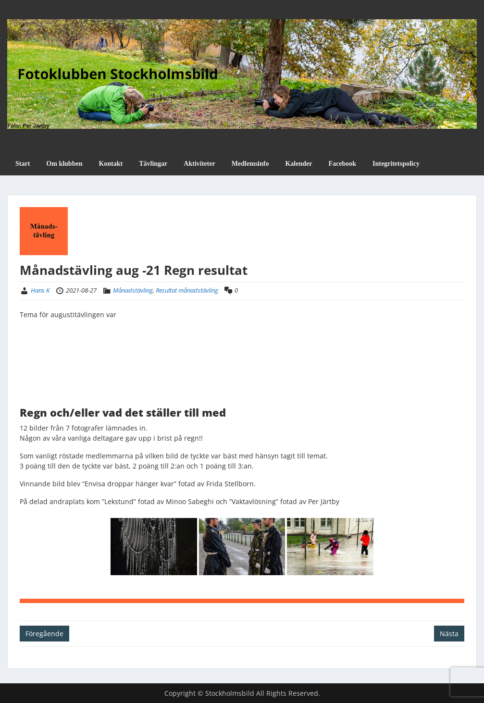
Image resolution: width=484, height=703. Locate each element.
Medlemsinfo (250, 163)
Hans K (40, 290)
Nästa (449, 633)
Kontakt (111, 163)
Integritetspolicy (396, 163)
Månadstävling (133, 290)
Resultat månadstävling (187, 290)
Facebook (342, 163)
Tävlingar (153, 163)
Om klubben (64, 163)
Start (22, 163)
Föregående (44, 633)
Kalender (298, 163)
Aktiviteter (199, 163)
